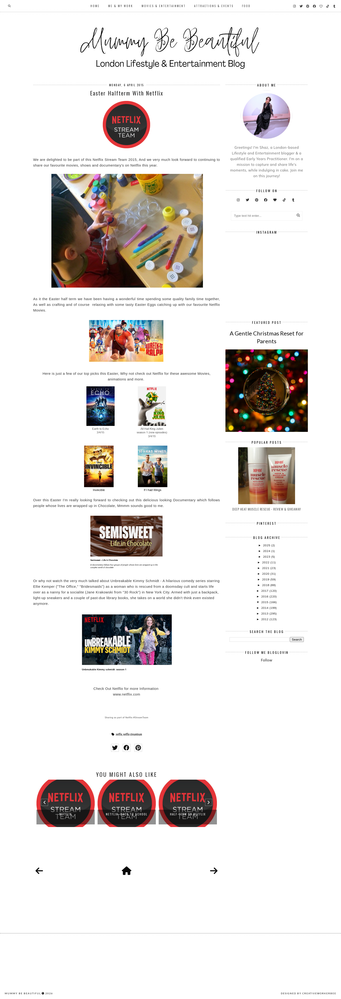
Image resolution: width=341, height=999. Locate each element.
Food (246, 6)
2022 (266, 562)
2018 (266, 585)
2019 (266, 579)
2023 (267, 556)
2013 (265, 613)
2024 (267, 551)
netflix (119, 734)
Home (95, 6)
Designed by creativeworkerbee (308, 993)
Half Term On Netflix (188, 814)
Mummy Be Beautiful (23, 993)
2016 (265, 596)
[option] (65, 803)
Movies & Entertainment (164, 6)
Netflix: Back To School (127, 814)
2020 (266, 573)
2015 (265, 602)
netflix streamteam (132, 734)
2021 (266, 568)
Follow (266, 660)
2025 (267, 545)
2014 (265, 608)
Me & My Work (120, 6)
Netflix (65, 814)
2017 (265, 590)
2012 (265, 619)
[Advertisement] (285, 705)
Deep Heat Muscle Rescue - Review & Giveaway (266, 508)
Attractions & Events (213, 6)
